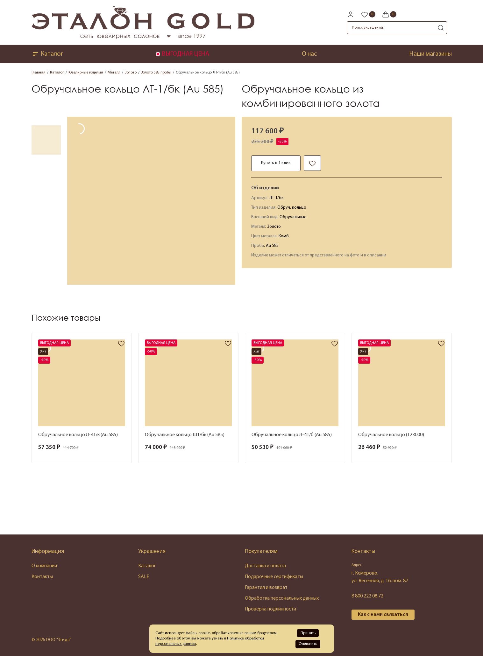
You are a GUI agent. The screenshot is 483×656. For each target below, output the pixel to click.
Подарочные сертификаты (274, 576)
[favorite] (121, 344)
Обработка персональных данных (282, 598)
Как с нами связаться (383, 614)
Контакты (42, 576)
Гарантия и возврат (266, 587)
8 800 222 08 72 (367, 596)
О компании (44, 566)
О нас (309, 54)
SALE (143, 576)
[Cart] (389, 14)
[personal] (350, 14)
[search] (440, 27)
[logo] (143, 37)
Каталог (47, 54)
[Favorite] (368, 14)
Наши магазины (430, 54)
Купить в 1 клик (276, 163)
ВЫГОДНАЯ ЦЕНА (185, 54)
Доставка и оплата (265, 566)
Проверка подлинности (270, 609)
